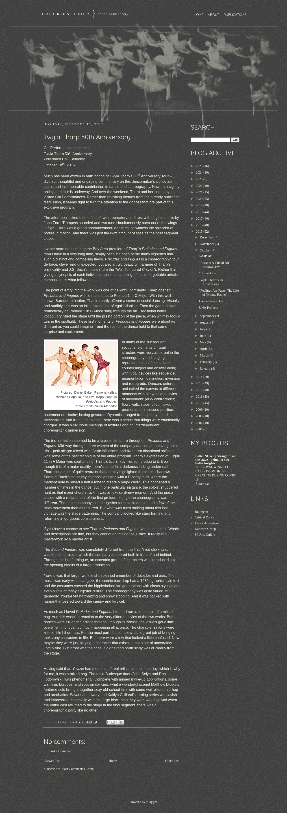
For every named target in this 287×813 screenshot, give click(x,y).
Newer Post (53, 760)
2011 (199, 396)
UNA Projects (208, 307)
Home (198, 15)
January (205, 368)
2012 (199, 390)
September (207, 316)
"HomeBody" (208, 273)
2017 (199, 218)
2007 (199, 423)
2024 (199, 172)
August (205, 322)
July (203, 329)
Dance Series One (211, 301)
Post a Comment (60, 751)
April (204, 348)
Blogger (151, 802)
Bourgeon (201, 511)
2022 (199, 185)
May (203, 342)
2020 (199, 198)
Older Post (172, 760)
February (206, 362)
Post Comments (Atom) (78, 769)
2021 (199, 192)
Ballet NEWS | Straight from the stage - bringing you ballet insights (216, 459)
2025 (199, 166)
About (213, 15)
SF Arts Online (205, 534)
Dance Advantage (207, 523)
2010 (199, 403)
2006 (199, 429)
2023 (199, 179)
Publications (235, 15)
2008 (199, 416)
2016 (199, 225)
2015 (199, 231)
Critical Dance (204, 517)
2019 (199, 205)
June (203, 335)
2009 (199, 409)
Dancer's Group (205, 529)
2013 (199, 383)
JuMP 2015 (206, 256)
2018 (199, 212)
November (207, 244)
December (207, 237)
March (204, 355)
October (205, 250)
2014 (199, 377)
